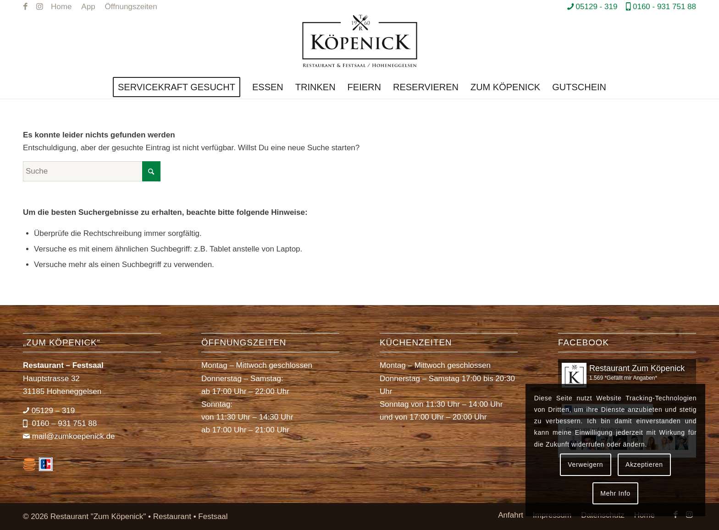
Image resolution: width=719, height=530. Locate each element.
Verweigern (585, 464)
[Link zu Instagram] (39, 7)
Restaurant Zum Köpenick (637, 368)
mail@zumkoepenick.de (73, 436)
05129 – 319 (53, 410)
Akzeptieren (644, 464)
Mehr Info (615, 493)
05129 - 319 (597, 6)
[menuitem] (61, 7)
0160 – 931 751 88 (63, 423)
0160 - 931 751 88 (664, 6)
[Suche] (91, 171)
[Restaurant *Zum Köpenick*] (359, 45)
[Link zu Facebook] (25, 7)
